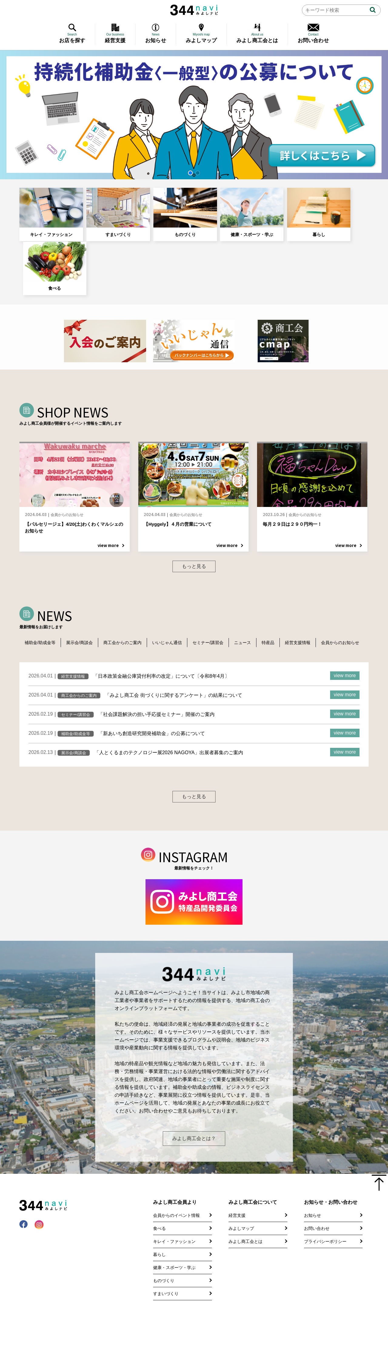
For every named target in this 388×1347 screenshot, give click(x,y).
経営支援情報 (311, 584)
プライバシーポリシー (325, 1221)
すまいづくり (105, 210)
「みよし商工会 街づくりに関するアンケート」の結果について (173, 646)
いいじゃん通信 (173, 584)
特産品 (279, 584)
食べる (338, 210)
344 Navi (194, 10)
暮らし (280, 210)
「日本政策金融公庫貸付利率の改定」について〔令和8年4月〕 (161, 627)
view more (345, 626)
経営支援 (237, 1195)
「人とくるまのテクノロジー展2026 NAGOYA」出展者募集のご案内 (168, 703)
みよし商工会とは (246, 1221)
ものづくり (163, 210)
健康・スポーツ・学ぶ (221, 210)
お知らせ (312, 1195)
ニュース (252, 584)
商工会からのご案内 (127, 584)
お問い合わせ (316, 1208)
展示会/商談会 (82, 584)
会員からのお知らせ (45, 593)
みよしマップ (241, 1208)
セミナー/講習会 (216, 584)
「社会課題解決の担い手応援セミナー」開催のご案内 (156, 665)
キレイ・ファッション (46, 210)
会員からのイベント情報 (176, 1195)
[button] (190, 172)
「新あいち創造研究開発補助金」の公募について (151, 684)
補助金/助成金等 (40, 584)
